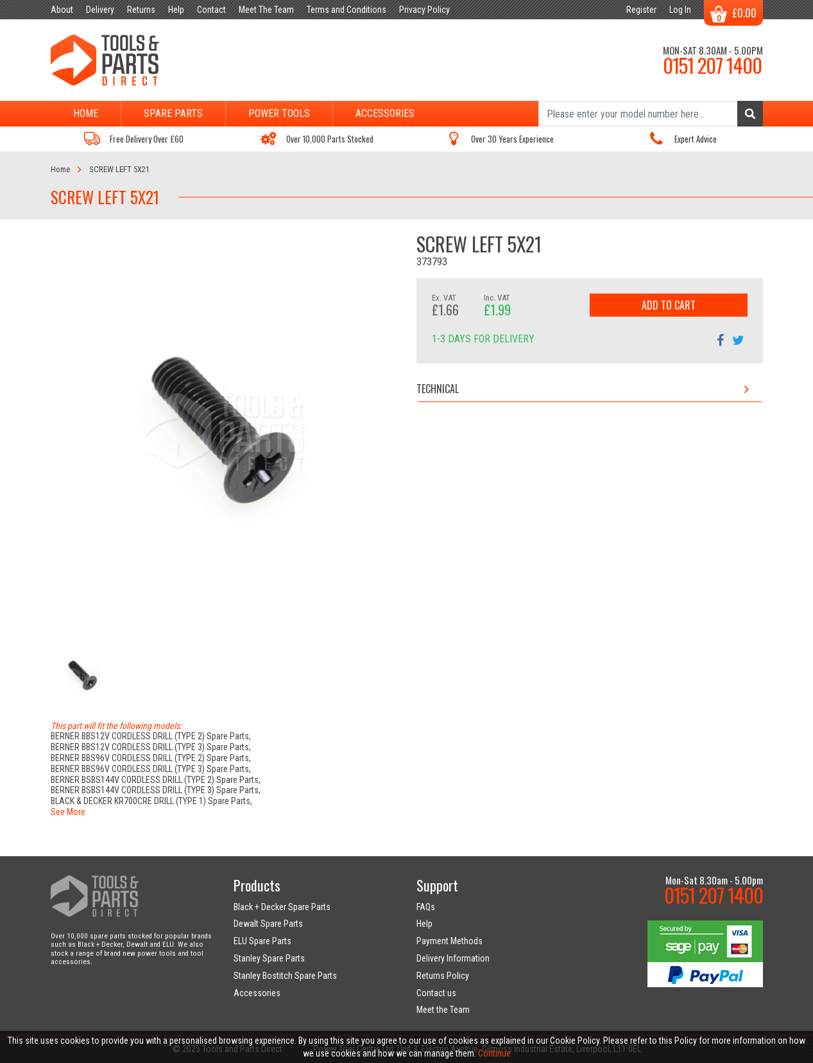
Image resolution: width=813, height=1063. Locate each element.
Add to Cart (669, 305)
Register (641, 9)
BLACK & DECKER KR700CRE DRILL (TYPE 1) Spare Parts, (151, 801)
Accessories (385, 113)
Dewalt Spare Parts (268, 923)
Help (424, 923)
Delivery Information (453, 958)
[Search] (650, 114)
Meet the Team (443, 1010)
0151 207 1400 (712, 65)
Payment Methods (449, 941)
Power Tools (279, 113)
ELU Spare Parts (262, 941)
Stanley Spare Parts (269, 958)
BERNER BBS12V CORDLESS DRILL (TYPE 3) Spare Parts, (151, 747)
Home (85, 113)
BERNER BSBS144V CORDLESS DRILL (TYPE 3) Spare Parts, (156, 790)
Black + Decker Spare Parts (282, 907)
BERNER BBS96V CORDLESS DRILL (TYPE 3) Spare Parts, (151, 769)
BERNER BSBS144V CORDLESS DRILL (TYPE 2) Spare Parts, (156, 780)
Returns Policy (442, 976)
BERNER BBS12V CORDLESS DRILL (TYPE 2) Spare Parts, (151, 736)
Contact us (436, 993)
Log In (680, 9)
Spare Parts (173, 113)
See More (68, 812)
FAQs (425, 907)
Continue (494, 1053)
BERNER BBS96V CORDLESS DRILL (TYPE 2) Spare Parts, (151, 758)
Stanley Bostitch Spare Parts (285, 976)
